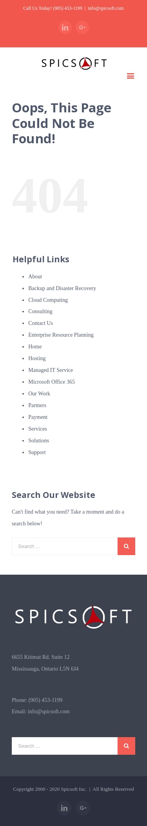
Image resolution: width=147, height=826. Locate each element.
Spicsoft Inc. (74, 789)
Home (35, 347)
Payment (37, 417)
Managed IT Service (50, 370)
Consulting (40, 311)
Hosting (36, 358)
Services (37, 429)
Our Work (39, 394)
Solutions (38, 441)
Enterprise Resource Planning (60, 335)
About (35, 277)
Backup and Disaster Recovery (62, 288)
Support (36, 452)
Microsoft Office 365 (51, 382)
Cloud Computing (48, 300)
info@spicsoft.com (105, 8)
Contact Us (40, 323)
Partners (37, 405)
